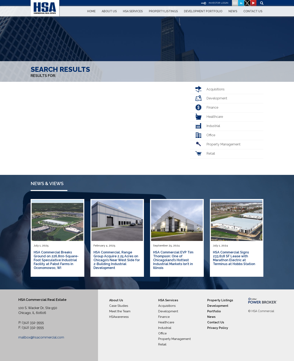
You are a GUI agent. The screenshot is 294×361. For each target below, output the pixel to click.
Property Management (223, 144)
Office (210, 135)
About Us (109, 11)
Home (91, 11)
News (232, 11)
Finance (212, 107)
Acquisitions (215, 89)
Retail (210, 153)
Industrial (213, 126)
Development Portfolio (203, 11)
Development (216, 98)
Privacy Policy (217, 328)
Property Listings (163, 11)
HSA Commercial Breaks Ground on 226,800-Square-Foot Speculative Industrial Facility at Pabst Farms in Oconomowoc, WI (56, 260)
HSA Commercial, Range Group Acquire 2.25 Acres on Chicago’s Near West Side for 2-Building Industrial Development (117, 260)
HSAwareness (119, 317)
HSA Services (133, 11)
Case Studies (118, 306)
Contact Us (252, 11)
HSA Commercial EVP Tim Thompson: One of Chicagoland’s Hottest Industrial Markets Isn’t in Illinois (173, 260)
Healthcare (214, 117)
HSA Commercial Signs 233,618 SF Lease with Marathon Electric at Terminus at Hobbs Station (234, 258)
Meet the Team (119, 311)
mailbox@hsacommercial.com (41, 337)
